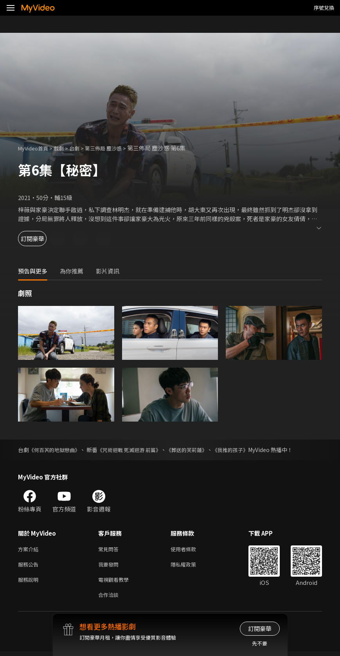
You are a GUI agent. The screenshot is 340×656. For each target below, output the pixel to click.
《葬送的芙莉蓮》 (197, 450)
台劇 (82, 148)
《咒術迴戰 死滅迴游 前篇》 (135, 450)
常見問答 (110, 549)
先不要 (259, 643)
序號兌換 (324, 7)
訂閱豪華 (39, 238)
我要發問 (110, 566)
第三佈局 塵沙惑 (115, 148)
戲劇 (65, 148)
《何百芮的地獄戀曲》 (56, 450)
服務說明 (29, 582)
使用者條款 (190, 549)
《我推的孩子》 (243, 450)
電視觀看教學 (115, 582)
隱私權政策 (190, 566)
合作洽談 (110, 599)
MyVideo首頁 (36, 148)
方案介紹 (29, 549)
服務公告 (29, 566)
